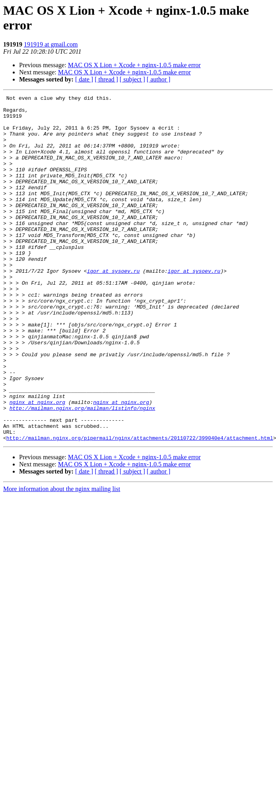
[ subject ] (132, 79)
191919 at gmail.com (51, 44)
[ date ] (84, 79)
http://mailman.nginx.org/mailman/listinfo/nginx (82, 471)
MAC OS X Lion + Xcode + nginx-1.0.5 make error (134, 65)
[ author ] (159, 79)
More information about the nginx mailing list (61, 558)
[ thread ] (106, 79)
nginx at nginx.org (37, 464)
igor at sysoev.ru (113, 306)
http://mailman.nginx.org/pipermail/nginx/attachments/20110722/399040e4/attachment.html (139, 507)
